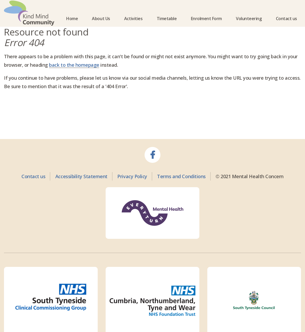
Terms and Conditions (181, 188)
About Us (101, 25)
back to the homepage (74, 77)
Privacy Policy (132, 188)
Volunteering (249, 25)
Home (72, 25)
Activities (133, 25)
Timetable (167, 25)
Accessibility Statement (81, 188)
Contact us (286, 25)
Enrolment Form (206, 25)
